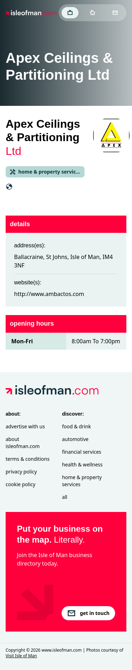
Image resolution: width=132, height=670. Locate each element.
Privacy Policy (21, 471)
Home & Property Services (82, 481)
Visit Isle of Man (21, 656)
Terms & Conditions (28, 458)
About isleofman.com (23, 442)
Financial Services (81, 451)
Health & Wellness (82, 464)
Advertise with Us (25, 426)
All (64, 497)
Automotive (75, 439)
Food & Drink (76, 426)
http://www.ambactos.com (49, 294)
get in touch (88, 613)
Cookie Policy (20, 484)
